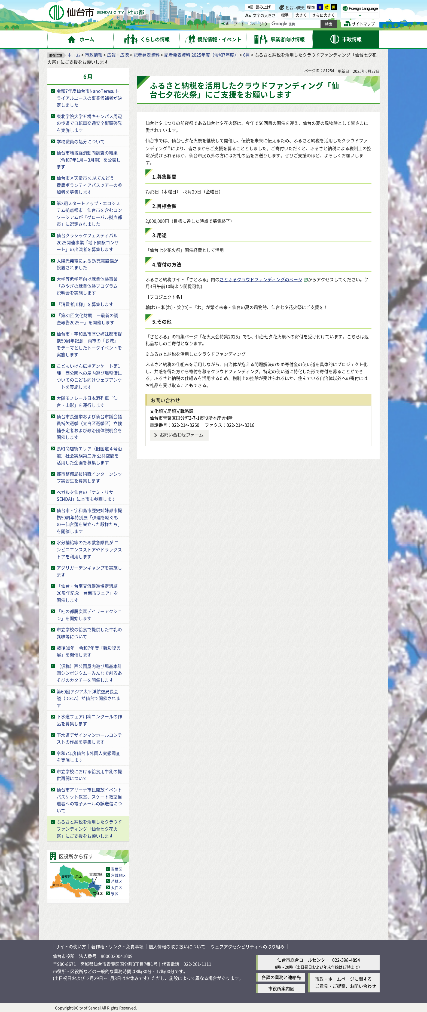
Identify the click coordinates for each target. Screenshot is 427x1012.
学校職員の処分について (81, 141)
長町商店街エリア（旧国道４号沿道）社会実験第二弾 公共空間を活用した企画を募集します (89, 455)
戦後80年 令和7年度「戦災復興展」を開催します (89, 651)
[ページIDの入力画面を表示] (249, 23)
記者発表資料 (146, 54)
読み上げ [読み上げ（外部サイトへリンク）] (263, 7)
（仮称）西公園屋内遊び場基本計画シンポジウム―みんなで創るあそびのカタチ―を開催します (89, 673)
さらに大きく (323, 15)
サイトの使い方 (71, 946)
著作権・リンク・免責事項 (117, 946)
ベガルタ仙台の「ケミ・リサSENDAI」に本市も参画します (86, 495)
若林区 (116, 881)
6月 (246, 54)
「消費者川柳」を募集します (85, 304)
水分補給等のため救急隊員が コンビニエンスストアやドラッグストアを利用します (89, 549)
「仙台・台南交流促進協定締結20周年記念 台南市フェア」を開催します (87, 593)
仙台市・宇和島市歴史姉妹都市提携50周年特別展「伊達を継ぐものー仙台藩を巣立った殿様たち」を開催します (89, 520)
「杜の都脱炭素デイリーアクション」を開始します (89, 614)
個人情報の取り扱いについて (177, 946)
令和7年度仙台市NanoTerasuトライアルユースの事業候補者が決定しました (89, 98)
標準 (311, 7)
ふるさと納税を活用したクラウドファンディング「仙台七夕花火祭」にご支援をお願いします (89, 828)
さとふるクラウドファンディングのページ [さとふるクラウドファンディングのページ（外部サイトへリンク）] (260, 279)
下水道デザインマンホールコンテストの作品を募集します (89, 738)
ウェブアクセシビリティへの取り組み (248, 946)
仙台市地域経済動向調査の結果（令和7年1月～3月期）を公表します (89, 159)
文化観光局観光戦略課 (171, 411)
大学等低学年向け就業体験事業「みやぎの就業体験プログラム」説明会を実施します (89, 286)
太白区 (116, 887)
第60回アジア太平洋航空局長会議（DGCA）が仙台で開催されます (88, 698)
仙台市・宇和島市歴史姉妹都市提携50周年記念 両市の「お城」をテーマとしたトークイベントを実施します (89, 344)
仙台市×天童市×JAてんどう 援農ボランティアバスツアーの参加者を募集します (89, 185)
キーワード (233, 23)
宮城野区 (118, 875)
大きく (301, 15)
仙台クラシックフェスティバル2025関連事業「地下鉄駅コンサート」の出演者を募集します (88, 242)
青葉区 (116, 869)
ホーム (73, 54)
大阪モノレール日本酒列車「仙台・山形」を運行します (87, 401)
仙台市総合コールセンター (303, 960)
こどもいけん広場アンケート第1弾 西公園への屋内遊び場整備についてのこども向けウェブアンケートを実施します (89, 376)
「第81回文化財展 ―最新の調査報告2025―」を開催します (87, 319)
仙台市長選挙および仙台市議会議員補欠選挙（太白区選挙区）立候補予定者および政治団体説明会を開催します (89, 427)
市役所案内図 (281, 988)
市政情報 (93, 54)
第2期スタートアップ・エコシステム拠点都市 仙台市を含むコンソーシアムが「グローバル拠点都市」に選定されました (89, 213)
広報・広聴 (118, 54)
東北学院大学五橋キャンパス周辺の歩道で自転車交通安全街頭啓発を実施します (89, 123)
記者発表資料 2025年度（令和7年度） (201, 54)
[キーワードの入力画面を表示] (223, 23)
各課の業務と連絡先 (281, 977)
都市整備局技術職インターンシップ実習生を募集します (89, 477)
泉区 (114, 893)
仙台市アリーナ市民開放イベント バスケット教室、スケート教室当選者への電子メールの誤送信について (89, 800)
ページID (257, 23)
